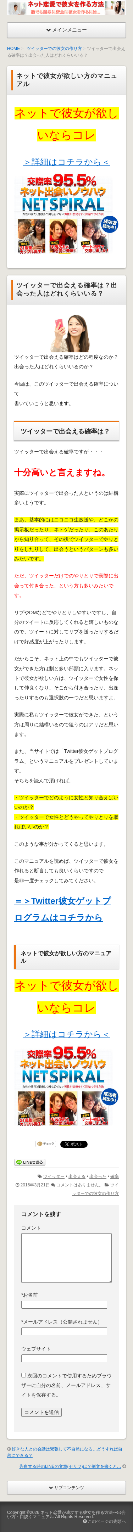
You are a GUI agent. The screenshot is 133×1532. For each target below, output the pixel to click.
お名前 (29, 1295)
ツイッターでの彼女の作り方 (54, 48)
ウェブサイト (36, 1349)
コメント (31, 1228)
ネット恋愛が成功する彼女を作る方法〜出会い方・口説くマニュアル (66, 1514)
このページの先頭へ (104, 1521)
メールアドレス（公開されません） (61, 1322)
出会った (97, 1176)
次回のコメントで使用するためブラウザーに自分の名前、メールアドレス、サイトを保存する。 (66, 1385)
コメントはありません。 (79, 1184)
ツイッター (54, 1176)
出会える (76, 1176)
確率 (114, 1176)
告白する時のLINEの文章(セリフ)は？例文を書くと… (70, 1466)
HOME (13, 48)
